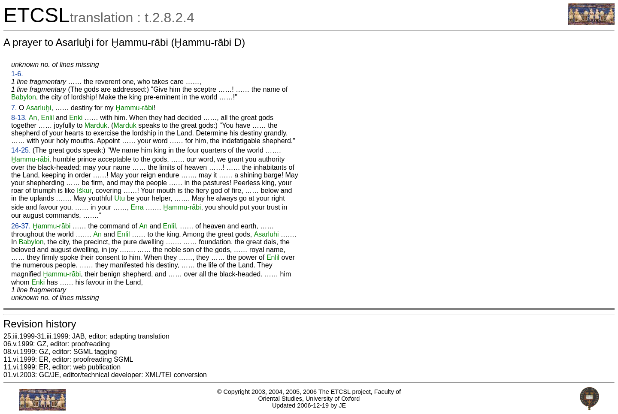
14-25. (20, 150)
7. (14, 107)
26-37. (20, 226)
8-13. (19, 117)
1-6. (17, 74)
